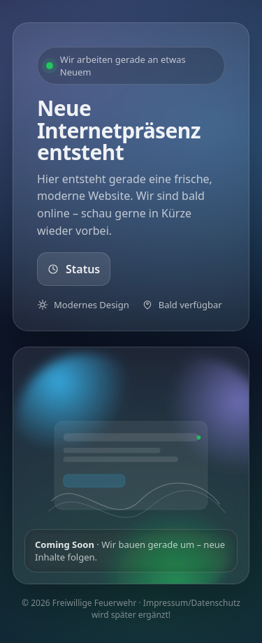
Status (74, 269)
